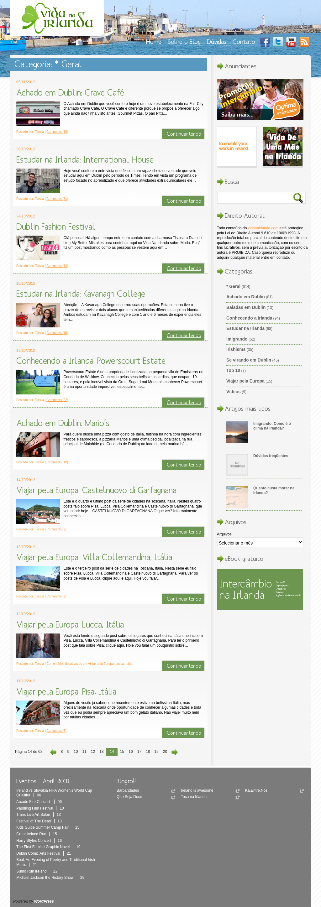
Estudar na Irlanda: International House (85, 159)
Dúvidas (216, 41)
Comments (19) (57, 333)
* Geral (233, 286)
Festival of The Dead (39, 821)
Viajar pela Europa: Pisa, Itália (66, 691)
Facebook (265, 42)
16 (131, 751)
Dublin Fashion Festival (55, 226)
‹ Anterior (54, 752)
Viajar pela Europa (245, 380)
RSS (304, 42)
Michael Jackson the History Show (50, 877)
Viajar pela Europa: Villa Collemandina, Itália (94, 557)
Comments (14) (57, 266)
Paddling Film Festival (40, 808)
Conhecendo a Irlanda (249, 318)
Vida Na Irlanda (58, 19)
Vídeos (233, 391)
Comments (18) (57, 131)
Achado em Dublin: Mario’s (62, 423)
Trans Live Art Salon (38, 814)
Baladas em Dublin (246, 307)
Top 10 (233, 370)
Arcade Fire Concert (39, 802)
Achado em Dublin (245, 296)
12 (93, 751)
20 (165, 751)
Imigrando (237, 338)
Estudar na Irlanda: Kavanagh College (80, 293)
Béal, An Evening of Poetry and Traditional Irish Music (55, 862)
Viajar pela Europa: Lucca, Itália (70, 624)
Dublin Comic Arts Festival (43, 853)
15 (122, 751)
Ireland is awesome (197, 790)
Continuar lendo (184, 134)
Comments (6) (56, 730)
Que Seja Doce (129, 797)
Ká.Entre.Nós (256, 790)
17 (139, 751)
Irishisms (235, 349)
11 (84, 751)
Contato (244, 41)
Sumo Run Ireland (36, 871)
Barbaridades (128, 790)
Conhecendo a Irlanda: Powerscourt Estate (91, 360)
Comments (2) (56, 529)
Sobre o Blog (184, 41)
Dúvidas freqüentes (270, 456)
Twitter (278, 42)
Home (153, 41)
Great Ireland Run (36, 834)
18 (148, 751)
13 (101, 751)
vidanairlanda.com (263, 228)
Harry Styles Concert (39, 840)
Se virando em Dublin (248, 359)
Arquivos (224, 534)
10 (76, 751)
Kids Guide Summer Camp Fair (47, 827)
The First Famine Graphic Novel (48, 847)
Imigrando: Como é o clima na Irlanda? (272, 426)
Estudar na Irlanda (245, 328)
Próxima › (174, 752)
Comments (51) (57, 199)
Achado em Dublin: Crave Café (70, 92)
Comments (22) (57, 400)
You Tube (291, 42)
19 (156, 751)
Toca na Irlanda (194, 797)
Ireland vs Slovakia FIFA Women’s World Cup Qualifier (54, 793)
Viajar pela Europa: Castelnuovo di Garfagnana (96, 490)
